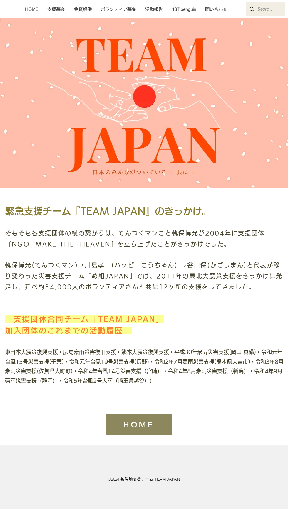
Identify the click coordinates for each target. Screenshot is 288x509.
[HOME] (139, 424)
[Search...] (265, 9)
